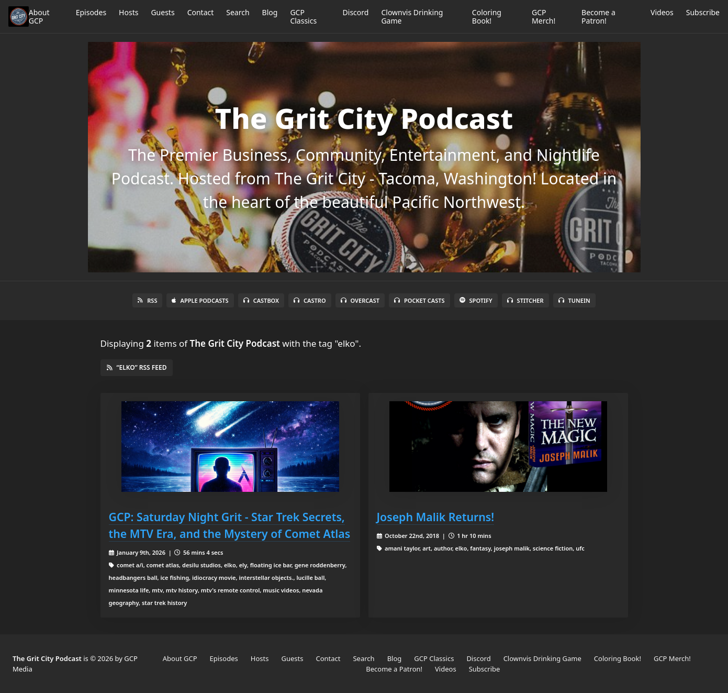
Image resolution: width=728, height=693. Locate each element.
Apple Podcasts (200, 300)
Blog (270, 12)
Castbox (261, 300)
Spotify (476, 300)
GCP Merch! (543, 16)
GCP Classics (303, 16)
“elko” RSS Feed (137, 367)
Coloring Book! (486, 16)
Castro (310, 300)
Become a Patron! (598, 16)
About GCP (39, 16)
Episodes (91, 12)
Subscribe (703, 12)
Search (237, 12)
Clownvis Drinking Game (412, 16)
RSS (147, 300)
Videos (662, 12)
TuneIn (574, 300)
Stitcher (525, 300)
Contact (200, 12)
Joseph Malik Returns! (436, 516)
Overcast (360, 300)
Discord (356, 12)
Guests (162, 12)
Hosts (128, 12)
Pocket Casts (419, 300)
